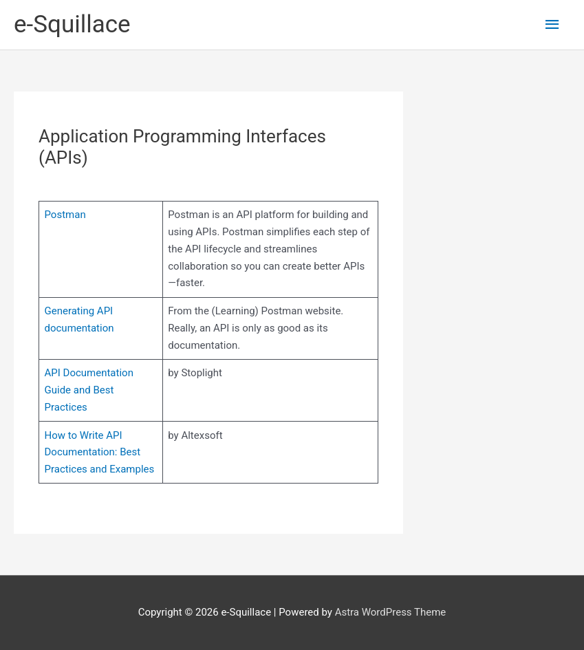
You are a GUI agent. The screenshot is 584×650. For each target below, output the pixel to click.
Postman (65, 214)
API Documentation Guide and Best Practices (89, 390)
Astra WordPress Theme (390, 612)
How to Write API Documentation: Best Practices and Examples (100, 452)
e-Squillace (72, 24)
